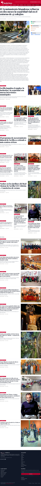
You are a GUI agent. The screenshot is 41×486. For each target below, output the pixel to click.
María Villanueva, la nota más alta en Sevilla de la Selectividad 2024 (6, 206)
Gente (22, 458)
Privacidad (30, 483)
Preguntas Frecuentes (24, 478)
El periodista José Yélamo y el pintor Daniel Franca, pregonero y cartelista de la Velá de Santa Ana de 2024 (34, 226)
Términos (36, 483)
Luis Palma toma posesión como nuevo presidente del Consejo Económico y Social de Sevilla (6, 156)
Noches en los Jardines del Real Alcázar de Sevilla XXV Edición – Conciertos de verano (9, 335)
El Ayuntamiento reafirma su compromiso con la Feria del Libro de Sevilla (20, 119)
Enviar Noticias (23, 479)
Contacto (39, 483)
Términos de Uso (3, 474)
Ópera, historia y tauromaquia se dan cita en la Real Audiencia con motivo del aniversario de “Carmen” (6, 109)
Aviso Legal (2, 475)
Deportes (22, 459)
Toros (22, 460)
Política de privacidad (36, 475)
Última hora (22, 455)
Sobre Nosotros (3, 470)
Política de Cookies (3, 473)
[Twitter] (2, 459)
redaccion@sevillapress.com (9, 483)
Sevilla (7, 6)
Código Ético (2, 471)
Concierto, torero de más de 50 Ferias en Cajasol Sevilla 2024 (6, 223)
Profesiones (22, 464)
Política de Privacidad (3, 472)
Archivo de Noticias (23, 465)
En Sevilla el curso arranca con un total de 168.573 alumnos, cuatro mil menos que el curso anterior (20, 168)
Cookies (33, 483)
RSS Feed (22, 466)
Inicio (0, 6)
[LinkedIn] (5, 459)
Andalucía (22, 457)
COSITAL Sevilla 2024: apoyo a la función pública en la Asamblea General (6, 123)
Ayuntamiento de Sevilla (13, 6)
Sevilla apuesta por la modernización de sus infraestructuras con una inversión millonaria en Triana (34, 120)
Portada (4, 6)
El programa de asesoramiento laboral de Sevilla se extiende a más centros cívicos (9, 242)
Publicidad (22, 477)
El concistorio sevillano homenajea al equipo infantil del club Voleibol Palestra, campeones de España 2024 (34, 168)
